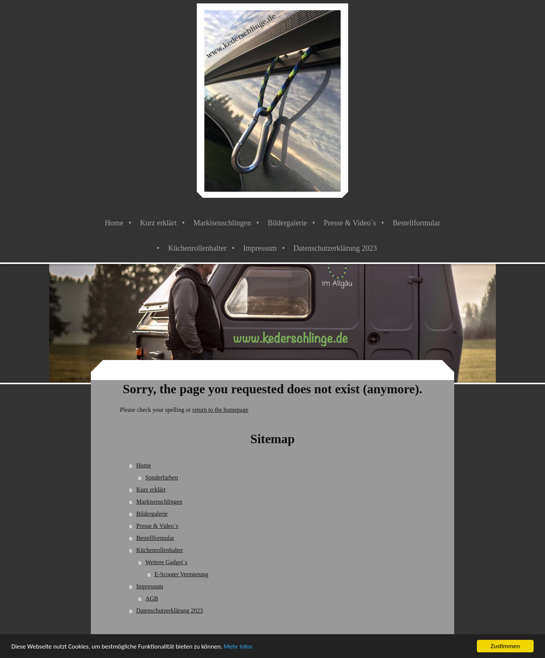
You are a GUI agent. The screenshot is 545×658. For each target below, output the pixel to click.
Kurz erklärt (151, 489)
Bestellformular (155, 538)
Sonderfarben (161, 477)
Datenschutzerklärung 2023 (169, 610)
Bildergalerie (152, 514)
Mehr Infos (238, 647)
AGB (151, 598)
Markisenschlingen (159, 501)
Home (143, 465)
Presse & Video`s (157, 526)
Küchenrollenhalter (159, 550)
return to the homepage (220, 410)
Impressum (149, 586)
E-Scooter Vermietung (181, 574)
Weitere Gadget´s (166, 562)
